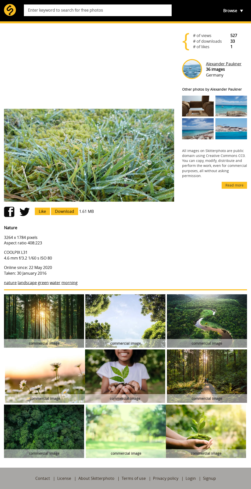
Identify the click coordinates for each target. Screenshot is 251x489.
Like (42, 211)
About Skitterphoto (96, 478)
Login (191, 478)
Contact (42, 478)
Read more (234, 185)
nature (10, 282)
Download (64, 211)
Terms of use (134, 478)
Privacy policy (165, 478)
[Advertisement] (89, 66)
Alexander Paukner (224, 64)
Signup (209, 478)
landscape (27, 282)
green (43, 282)
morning (69, 282)
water (55, 282)
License (64, 478)
